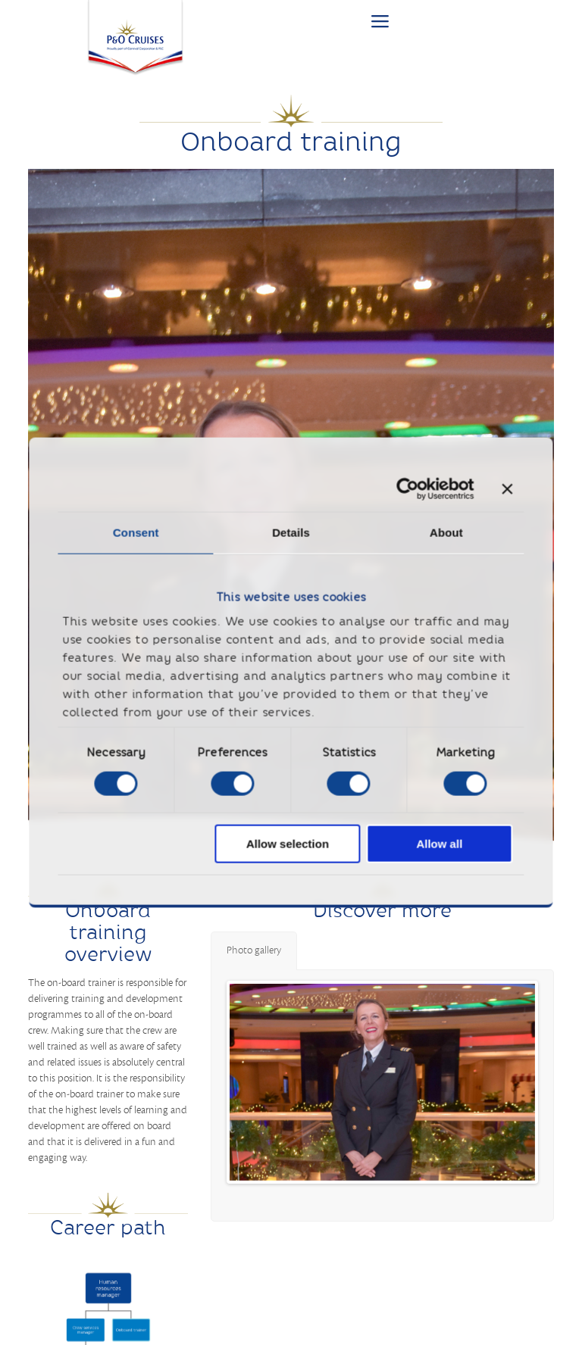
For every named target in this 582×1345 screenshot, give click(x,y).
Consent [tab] (136, 532)
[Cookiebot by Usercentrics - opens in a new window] (407, 489)
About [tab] (446, 532)
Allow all (439, 844)
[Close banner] (507, 489)
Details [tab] (291, 532)
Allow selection (287, 844)
